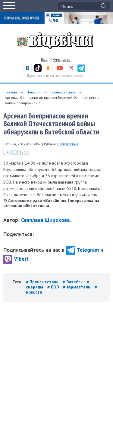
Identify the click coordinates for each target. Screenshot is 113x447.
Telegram (82, 249)
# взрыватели (77, 287)
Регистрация (62, 59)
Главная (10, 92)
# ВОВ (53, 287)
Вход (44, 59)
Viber (15, 258)
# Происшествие (43, 282)
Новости (34, 92)
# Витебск (73, 282)
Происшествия (62, 92)
